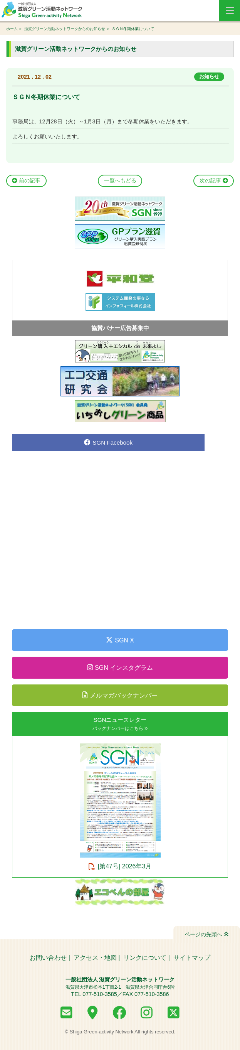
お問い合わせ (48, 957)
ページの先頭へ (207, 934)
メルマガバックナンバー (119, 695)
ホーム (12, 29)
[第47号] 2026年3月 (125, 866)
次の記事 (214, 181)
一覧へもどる (120, 181)
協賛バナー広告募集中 (120, 328)
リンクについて (144, 957)
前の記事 (26, 181)
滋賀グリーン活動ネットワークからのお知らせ (64, 29)
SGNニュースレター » (120, 723)
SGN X (120, 640)
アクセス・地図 (95, 957)
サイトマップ (191, 957)
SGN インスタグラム (120, 667)
